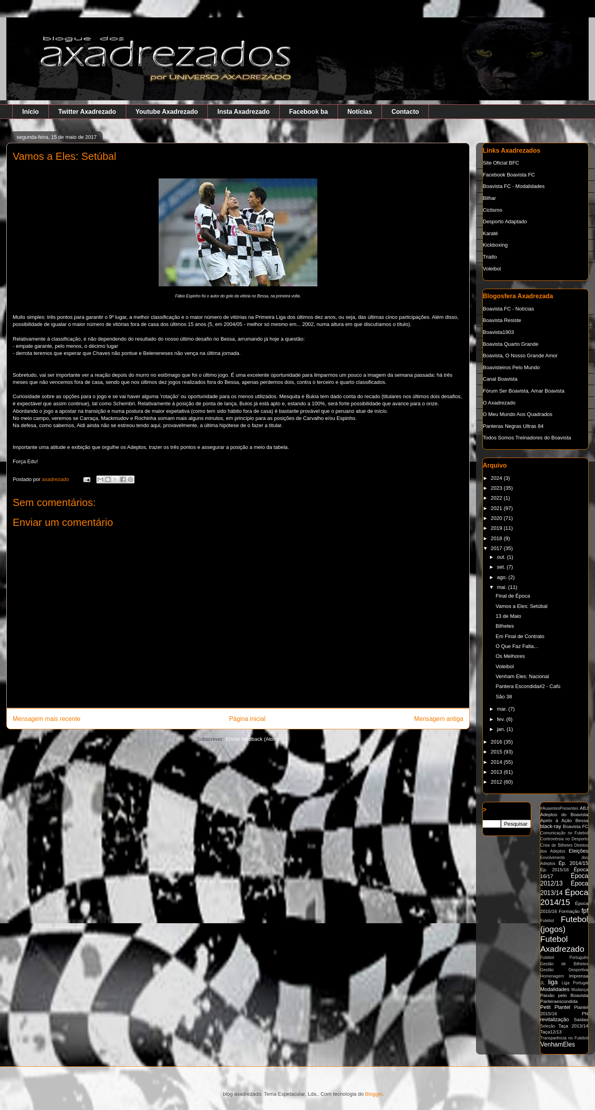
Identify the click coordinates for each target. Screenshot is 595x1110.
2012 (497, 782)
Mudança (579, 989)
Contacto (405, 111)
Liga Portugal (575, 983)
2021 (497, 508)
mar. (503, 709)
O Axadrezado (499, 403)
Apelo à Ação (556, 820)
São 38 (503, 697)
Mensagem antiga (438, 718)
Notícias (359, 111)
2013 (497, 772)
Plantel (562, 1007)
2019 (497, 528)
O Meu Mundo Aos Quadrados (518, 414)
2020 (497, 518)
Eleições (578, 851)
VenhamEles (557, 1044)
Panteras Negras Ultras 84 (513, 426)
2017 (497, 548)
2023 (497, 488)
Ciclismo (492, 210)
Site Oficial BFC (501, 163)
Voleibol (492, 269)
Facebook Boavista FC (509, 175)
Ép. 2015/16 (554, 869)
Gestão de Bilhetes (564, 964)
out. (502, 557)
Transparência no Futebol (564, 1038)
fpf (585, 910)
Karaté (490, 233)
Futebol (547, 920)
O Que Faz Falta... (516, 646)
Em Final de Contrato (519, 636)
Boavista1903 (498, 332)
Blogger (373, 1094)
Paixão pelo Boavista (564, 995)
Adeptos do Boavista (564, 814)
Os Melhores (510, 656)
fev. (502, 719)
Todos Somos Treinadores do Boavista (527, 438)
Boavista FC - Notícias (508, 309)
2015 (497, 752)
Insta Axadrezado (243, 111)
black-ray (550, 826)
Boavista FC (575, 826)
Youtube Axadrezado (167, 111)
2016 (497, 742)
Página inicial (247, 718)
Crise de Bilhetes (556, 845)
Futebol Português (564, 957)
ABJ (584, 808)
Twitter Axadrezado (87, 111)
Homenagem (552, 976)
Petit (545, 1007)
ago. (503, 577)
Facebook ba (308, 111)
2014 (497, 762)
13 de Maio (508, 616)
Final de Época (512, 596)
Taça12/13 (551, 1031)
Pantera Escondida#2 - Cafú (527, 686)
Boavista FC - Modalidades (514, 186)
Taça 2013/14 (573, 1025)
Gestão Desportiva (564, 970)
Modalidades (555, 989)
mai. (502, 587)
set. (502, 567)
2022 (497, 498)
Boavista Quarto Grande (510, 344)
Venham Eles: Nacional (522, 676)
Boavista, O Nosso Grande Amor (520, 355)
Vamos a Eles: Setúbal (521, 606)
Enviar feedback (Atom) (253, 739)
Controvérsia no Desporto (564, 839)
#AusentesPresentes (559, 808)
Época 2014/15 (564, 897)
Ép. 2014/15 (573, 863)
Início (30, 111)
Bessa (582, 820)
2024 (497, 478)
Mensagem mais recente (47, 718)
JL (542, 983)
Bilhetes (504, 626)
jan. (502, 729)
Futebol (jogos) (564, 924)
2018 (497, 538)
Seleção (547, 1026)
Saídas (581, 1019)
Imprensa (578, 975)
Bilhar (489, 198)
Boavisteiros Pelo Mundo (511, 367)
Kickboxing (495, 245)
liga (553, 982)
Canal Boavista (500, 379)
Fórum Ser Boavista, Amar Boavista (523, 391)
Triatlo (490, 257)
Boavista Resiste (502, 320)
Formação (569, 911)
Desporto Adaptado (505, 221)
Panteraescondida (559, 1001)
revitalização (554, 1019)
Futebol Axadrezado (562, 943)
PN (585, 1013)
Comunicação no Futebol (564, 833)
